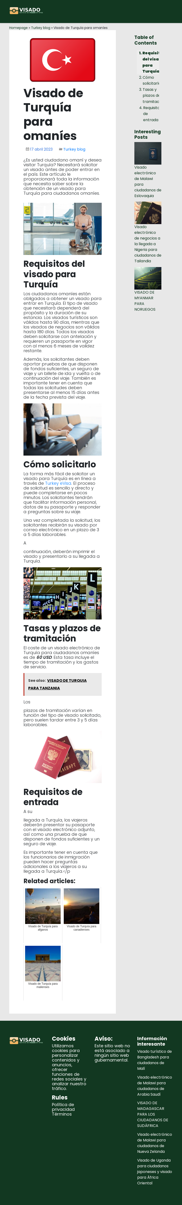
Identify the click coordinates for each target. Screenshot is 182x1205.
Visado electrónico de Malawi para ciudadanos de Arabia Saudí (154, 1086)
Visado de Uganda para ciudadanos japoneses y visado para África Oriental (154, 1172)
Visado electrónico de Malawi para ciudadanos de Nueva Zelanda (154, 1143)
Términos (62, 1114)
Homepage (18, 27)
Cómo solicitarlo (152, 80)
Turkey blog (40, 27)
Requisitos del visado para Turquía (153, 62)
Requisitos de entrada (152, 114)
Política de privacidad (63, 1107)
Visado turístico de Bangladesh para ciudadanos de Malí (154, 1060)
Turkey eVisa (58, 483)
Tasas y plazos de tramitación (154, 95)
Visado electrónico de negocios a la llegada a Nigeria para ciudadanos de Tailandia (147, 244)
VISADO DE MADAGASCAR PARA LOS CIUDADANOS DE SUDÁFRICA (152, 1114)
